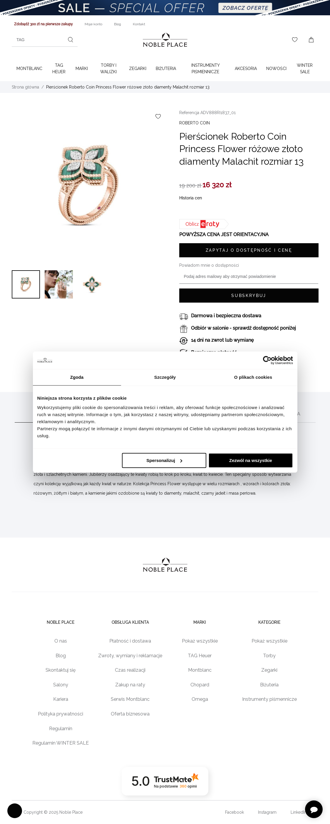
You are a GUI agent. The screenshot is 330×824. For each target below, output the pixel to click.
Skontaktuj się (61, 670)
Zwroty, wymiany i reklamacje (130, 655)
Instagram (267, 812)
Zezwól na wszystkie (250, 460)
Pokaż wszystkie (200, 641)
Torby (269, 655)
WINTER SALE (305, 68)
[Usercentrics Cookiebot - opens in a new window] (267, 360)
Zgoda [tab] (77, 377)
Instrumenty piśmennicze (269, 699)
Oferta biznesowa (130, 714)
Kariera (60, 699)
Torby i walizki (108, 68)
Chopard (199, 685)
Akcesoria (246, 68)
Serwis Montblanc (130, 699)
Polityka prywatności (60, 714)
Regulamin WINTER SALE (60, 743)
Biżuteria (166, 68)
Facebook (234, 812)
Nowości (276, 68)
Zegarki (137, 68)
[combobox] (45, 40)
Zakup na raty (130, 685)
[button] (26, 284)
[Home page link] (165, 40)
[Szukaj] (70, 39)
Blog (61, 655)
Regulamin (60, 728)
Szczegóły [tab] (165, 377)
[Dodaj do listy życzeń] (158, 116)
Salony (60, 685)
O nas (60, 641)
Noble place (60, 622)
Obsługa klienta (130, 622)
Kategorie (269, 622)
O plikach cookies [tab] (253, 377)
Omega (200, 699)
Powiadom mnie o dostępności (209, 265)
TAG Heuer (59, 68)
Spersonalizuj (164, 460)
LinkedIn (298, 812)
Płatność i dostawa (130, 641)
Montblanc (29, 68)
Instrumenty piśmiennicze (205, 68)
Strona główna (25, 87)
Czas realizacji (130, 670)
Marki (82, 68)
